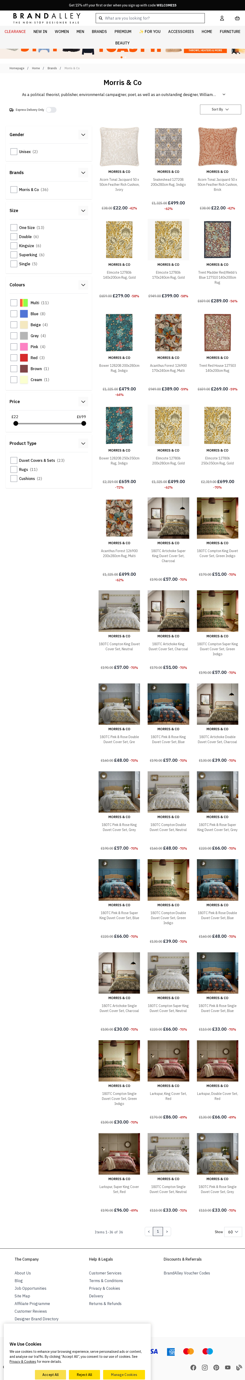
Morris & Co (72, 68)
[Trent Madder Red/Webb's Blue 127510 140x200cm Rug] (217, 261)
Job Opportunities (30, 1288)
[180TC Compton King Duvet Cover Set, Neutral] (119, 630)
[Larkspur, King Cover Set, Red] (168, 1080)
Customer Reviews (31, 1311)
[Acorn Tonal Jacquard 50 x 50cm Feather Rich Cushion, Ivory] (119, 168)
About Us (23, 1273)
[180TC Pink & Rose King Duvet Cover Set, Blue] (168, 723)
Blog (19, 1280)
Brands (52, 68)
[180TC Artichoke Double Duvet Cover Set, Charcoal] (217, 723)
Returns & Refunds (105, 1303)
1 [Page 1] (158, 1231)
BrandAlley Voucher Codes (187, 1273)
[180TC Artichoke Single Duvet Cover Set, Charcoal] (119, 992)
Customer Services (105, 1273)
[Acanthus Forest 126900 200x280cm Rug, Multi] (119, 539)
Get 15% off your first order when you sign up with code (122, 5)
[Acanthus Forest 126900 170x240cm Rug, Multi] (168, 352)
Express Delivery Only (30, 110)
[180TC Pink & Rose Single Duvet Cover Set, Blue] (217, 992)
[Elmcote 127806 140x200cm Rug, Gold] (119, 259)
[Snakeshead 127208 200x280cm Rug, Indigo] (168, 168)
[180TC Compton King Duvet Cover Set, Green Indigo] (217, 537)
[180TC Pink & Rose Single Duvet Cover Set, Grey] (217, 1173)
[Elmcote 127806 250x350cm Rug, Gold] (217, 447)
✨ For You (150, 31)
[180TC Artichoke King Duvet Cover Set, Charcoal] (168, 630)
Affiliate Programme (32, 1303)
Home (36, 68)
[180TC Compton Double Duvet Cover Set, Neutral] (168, 811)
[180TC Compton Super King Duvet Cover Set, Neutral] (168, 992)
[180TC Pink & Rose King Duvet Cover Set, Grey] (119, 811)
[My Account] (222, 18)
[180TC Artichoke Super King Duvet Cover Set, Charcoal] (168, 540)
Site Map (22, 1296)
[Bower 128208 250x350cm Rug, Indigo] (119, 447)
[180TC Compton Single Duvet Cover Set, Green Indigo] (119, 1082)
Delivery (96, 1296)
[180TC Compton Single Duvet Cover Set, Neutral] (168, 1173)
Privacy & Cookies (104, 1288)
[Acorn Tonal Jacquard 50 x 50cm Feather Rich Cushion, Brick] (217, 168)
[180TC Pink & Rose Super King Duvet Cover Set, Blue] (119, 899)
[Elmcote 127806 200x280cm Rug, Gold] (168, 447)
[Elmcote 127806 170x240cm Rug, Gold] (168, 259)
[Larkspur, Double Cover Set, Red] (217, 1080)
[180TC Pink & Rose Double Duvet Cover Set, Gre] (119, 723)
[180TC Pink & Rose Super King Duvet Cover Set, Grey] (217, 811)
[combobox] (150, 18)
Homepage (17, 68)
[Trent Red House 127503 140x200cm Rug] (217, 352)
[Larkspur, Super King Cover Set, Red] (119, 1173)
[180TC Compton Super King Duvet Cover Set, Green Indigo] (217, 633)
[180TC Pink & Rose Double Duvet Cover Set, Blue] (217, 899)
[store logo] (43, 18)
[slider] (15, 423)
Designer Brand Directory (37, 1318)
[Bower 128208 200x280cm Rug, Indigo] (119, 354)
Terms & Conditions (106, 1280)
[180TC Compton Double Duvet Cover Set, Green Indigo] (168, 901)
